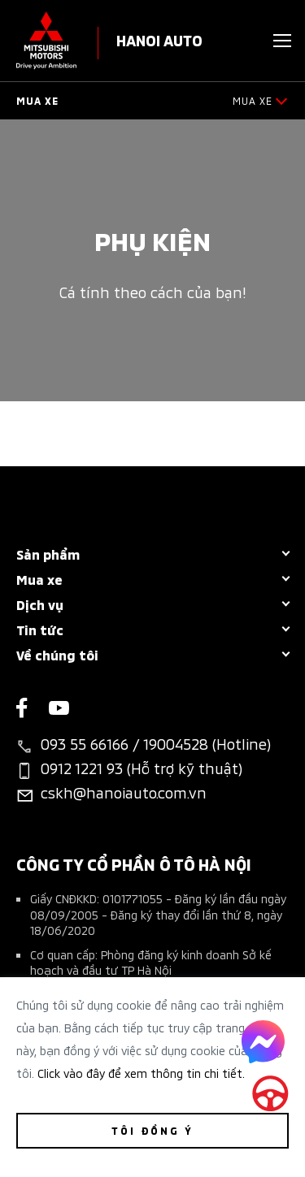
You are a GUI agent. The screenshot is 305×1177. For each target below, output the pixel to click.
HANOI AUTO (159, 39)
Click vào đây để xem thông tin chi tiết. (141, 1072)
